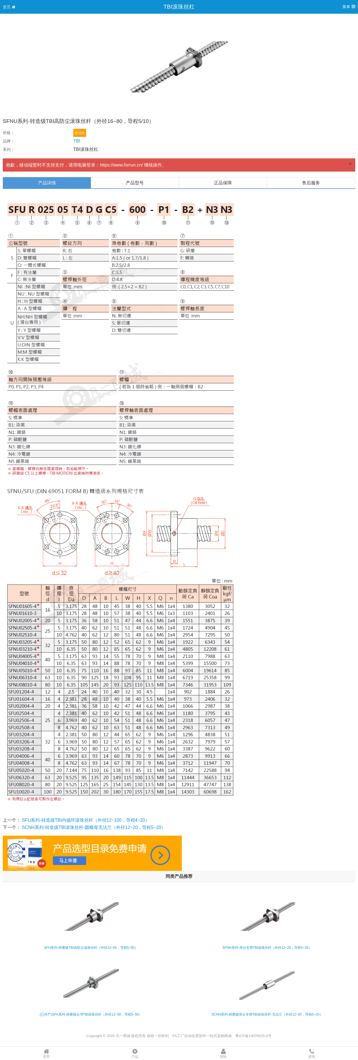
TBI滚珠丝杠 (178, 7)
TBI (76, 141)
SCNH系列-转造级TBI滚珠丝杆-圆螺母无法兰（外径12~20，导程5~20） (94, 827)
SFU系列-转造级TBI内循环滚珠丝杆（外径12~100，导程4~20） (85, 820)
